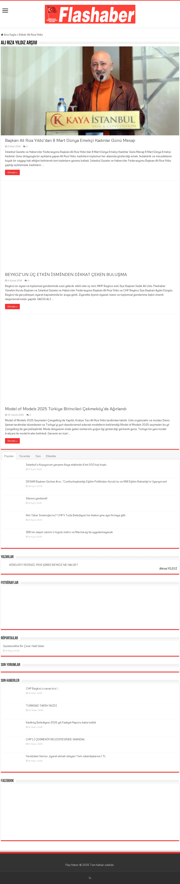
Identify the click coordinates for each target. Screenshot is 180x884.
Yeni (38, 456)
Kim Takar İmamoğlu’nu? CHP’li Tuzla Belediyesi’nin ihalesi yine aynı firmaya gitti (75, 515)
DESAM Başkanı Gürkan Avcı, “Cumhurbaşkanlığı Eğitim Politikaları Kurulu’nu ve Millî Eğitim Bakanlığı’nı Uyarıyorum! (96, 481)
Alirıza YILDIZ (168, 568)
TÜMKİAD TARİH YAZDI (41, 705)
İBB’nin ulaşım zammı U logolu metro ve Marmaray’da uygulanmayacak (69, 532)
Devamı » (12, 172)
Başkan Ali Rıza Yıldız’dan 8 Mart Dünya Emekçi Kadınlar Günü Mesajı (70, 140)
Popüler (9, 456)
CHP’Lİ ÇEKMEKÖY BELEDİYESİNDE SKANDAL (55, 739)
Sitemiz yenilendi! (36, 498)
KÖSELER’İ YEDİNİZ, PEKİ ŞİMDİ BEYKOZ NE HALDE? (43, 564)
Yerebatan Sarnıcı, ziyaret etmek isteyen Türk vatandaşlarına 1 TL (66, 756)
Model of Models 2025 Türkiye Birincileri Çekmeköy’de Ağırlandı (65, 408)
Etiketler (51, 456)
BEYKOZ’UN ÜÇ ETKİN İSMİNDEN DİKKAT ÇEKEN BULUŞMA (66, 274)
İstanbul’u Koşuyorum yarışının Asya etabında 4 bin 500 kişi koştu (66, 464)
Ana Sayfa (8, 34)
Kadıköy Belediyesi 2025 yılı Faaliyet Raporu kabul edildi (61, 722)
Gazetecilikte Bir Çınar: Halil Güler (23, 646)
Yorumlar (24, 456)
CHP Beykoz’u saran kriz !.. (42, 688)
